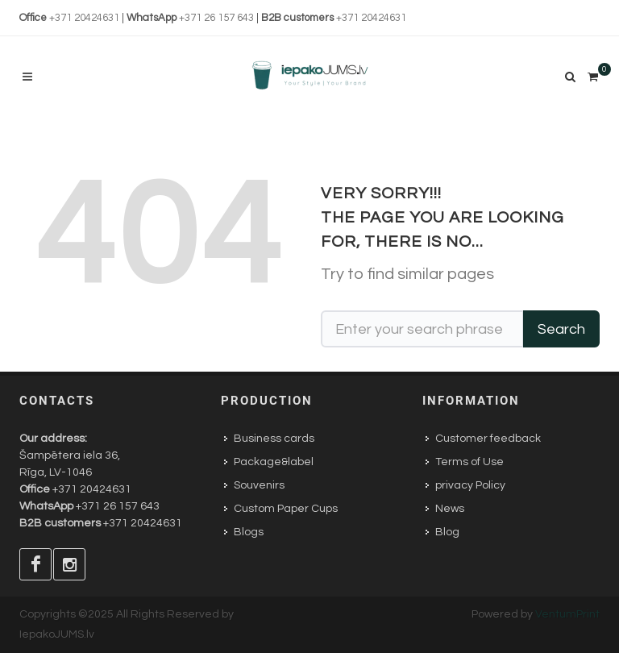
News (449, 508)
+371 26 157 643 (216, 17)
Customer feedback (488, 438)
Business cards (274, 438)
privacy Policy (470, 485)
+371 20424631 (84, 17)
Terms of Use (469, 462)
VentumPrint (567, 614)
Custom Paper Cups (286, 508)
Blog (447, 532)
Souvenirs (259, 485)
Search (561, 329)
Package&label (274, 462)
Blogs (249, 532)
